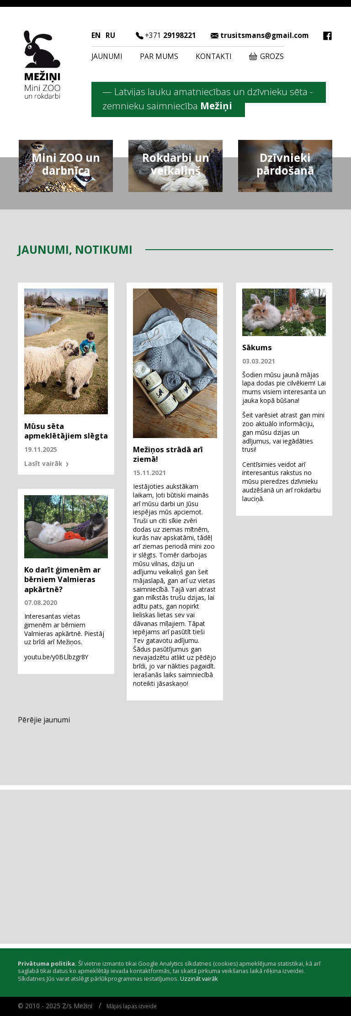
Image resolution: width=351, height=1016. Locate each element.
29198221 (170, 35)
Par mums (159, 56)
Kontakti (214, 56)
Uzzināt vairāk (199, 978)
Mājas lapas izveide (131, 1006)
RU (110, 35)
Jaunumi (106, 56)
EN (96, 35)
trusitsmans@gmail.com (264, 35)
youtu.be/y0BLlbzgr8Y (56, 657)
